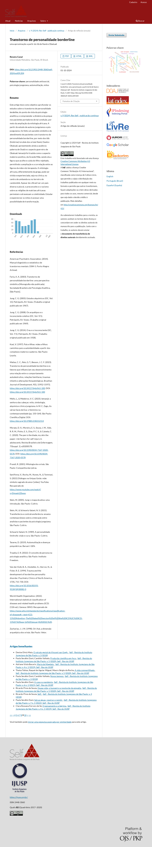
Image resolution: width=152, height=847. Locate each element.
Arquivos (31, 21)
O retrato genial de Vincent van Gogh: (50, 652)
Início (12, 30)
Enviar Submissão (116, 35)
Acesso (144, 2)
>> (29, 715)
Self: (40, 694)
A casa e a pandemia (43, 682)
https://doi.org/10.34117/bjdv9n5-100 (27, 388)
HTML (79, 56)
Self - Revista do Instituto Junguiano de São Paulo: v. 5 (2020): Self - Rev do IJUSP (52, 673)
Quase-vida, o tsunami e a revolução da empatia (59, 688)
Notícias (19, 21)
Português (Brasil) (115, 181)
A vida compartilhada (85, 670)
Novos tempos (57, 676)
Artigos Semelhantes (21, 646)
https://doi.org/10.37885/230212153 (27, 421)
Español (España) (114, 185)
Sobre (43, 21)
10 (25, 715)
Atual (7, 21)
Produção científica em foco (63, 658)
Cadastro (133, 2)
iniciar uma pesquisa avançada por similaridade (49, 722)
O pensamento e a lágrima (54, 706)
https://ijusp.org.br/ (19, 797)
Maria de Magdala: (45, 664)
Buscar (140, 21)
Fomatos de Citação (71, 101)
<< (11, 715)
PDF (67, 56)
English (110, 176)
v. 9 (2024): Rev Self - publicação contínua (46, 30)
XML (90, 56)
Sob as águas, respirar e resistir (48, 700)
